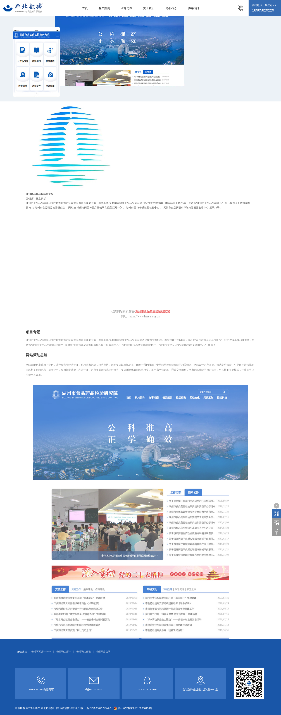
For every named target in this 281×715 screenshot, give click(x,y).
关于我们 (148, 8)
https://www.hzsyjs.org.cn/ (145, 577)
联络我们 (193, 8)
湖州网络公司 (103, 651)
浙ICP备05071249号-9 (98, 708)
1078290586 (150, 689)
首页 (85, 8)
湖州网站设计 (63, 651)
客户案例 (104, 8)
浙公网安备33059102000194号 (132, 708)
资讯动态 (171, 8)
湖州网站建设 (83, 651)
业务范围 (126, 8)
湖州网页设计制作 (41, 651)
